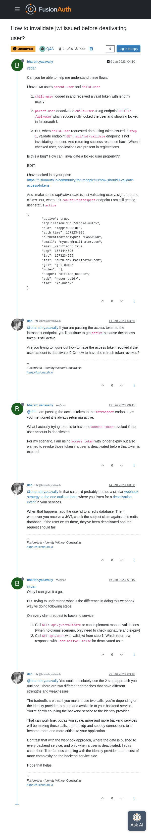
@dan (32, 68)
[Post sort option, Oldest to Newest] (110, 48)
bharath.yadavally (40, 61)
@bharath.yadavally (48, 321)
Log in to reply (128, 49)
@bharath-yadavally (43, 328)
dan (30, 321)
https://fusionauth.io (40, 372)
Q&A (50, 49)
